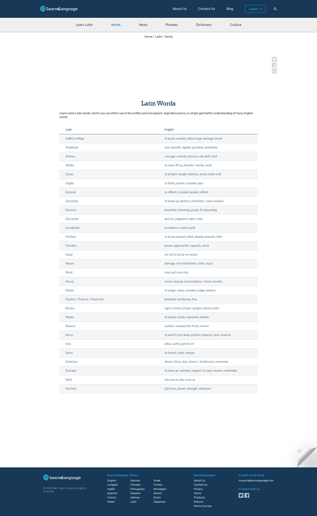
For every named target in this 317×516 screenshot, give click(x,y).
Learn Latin (84, 25)
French (110, 497)
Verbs (143, 25)
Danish (156, 493)
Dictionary (204, 25)
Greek (156, 480)
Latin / (159, 36)
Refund (198, 501)
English (110, 480)
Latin (133, 501)
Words (115, 25)
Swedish (133, 493)
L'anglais (110, 484)
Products (199, 497)
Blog (229, 9)
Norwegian (156, 489)
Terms (198, 493)
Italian (110, 501)
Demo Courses (203, 506)
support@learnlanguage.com (256, 480)
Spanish (110, 493)
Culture (235, 25)
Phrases (172, 25)
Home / (149, 36)
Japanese (156, 501)
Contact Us (206, 9)
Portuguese (133, 489)
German (133, 480)
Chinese (133, 484)
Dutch (156, 497)
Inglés (110, 489)
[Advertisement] (158, 66)
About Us (180, 9)
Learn (253, 9)
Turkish (156, 484)
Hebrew (133, 497)
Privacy (198, 489)
